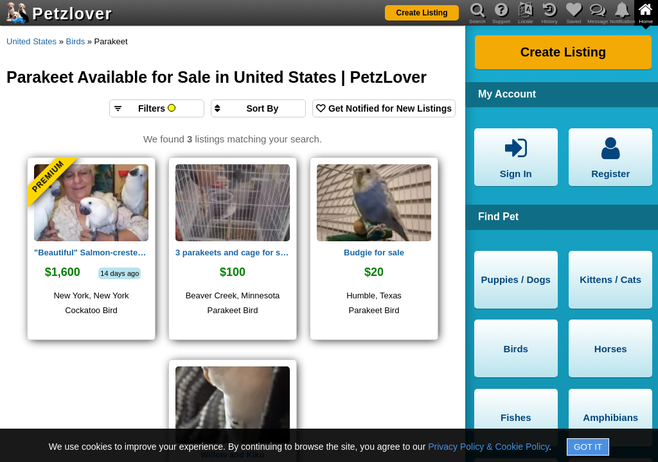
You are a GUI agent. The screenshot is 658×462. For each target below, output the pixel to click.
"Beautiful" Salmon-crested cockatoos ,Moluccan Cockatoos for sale (91, 252)
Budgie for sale (374, 252)
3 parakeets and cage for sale (232, 252)
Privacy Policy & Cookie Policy (488, 446)
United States (31, 41)
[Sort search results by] (258, 108)
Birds (75, 41)
